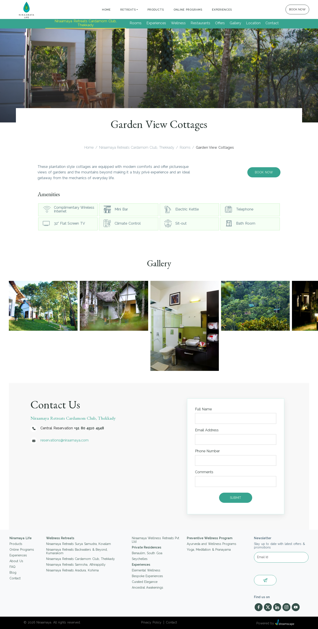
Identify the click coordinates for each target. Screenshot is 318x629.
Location (253, 23)
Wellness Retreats (60, 538)
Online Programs (188, 9)
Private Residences (146, 547)
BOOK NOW (297, 9)
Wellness (178, 23)
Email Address (207, 430)
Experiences (222, 9)
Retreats (128, 9)
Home (106, 9)
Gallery (235, 23)
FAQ (12, 567)
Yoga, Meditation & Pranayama (209, 549)
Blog (12, 572)
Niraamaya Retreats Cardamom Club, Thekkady (86, 23)
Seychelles (140, 559)
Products (156, 9)
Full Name (203, 409)
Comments (204, 472)
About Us (16, 561)
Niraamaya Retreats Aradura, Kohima (72, 570)
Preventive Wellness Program (209, 538)
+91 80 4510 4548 (89, 428)
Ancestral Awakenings (147, 587)
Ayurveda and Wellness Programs (212, 544)
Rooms (136, 23)
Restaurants (200, 23)
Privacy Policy (151, 622)
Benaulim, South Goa (147, 553)
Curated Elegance (145, 582)
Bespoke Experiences (147, 576)
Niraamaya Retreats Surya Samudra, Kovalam (78, 544)
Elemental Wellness (146, 570)
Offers (220, 23)
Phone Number (207, 451)
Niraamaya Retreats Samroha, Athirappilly (76, 564)
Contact (272, 23)
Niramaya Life (20, 538)
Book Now (264, 172)
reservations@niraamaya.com (64, 440)
